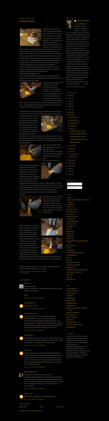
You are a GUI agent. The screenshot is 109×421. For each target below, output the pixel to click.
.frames (68, 197)
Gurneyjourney (70, 298)
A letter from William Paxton (78, 134)
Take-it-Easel (70, 320)
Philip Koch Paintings (72, 312)
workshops (69, 279)
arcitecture (69, 204)
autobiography (70, 221)
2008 (70, 168)
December (73, 117)
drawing (68, 236)
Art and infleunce (71, 288)
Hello (67, 248)
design (68, 233)
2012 (70, 115)
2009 (70, 166)
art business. (70, 211)
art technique (70, 216)
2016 (70, 104)
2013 (70, 112)
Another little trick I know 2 (78, 136)
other (67, 257)
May (71, 148)
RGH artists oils (71, 315)
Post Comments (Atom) (35, 410)
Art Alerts (69, 207)
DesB (26, 283)
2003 (70, 174)
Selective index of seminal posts (76, 270)
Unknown (27, 335)
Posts (70, 184)
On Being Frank (71, 305)
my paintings (70, 255)
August (72, 126)
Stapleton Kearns (82, 20)
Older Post (60, 407)
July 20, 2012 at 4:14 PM (34, 399)
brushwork (69, 226)
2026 (70, 95)
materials (69, 250)
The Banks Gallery (72, 322)
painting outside (71, 262)
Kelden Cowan (28, 313)
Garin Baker (70, 296)
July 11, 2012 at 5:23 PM (34, 308)
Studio (68, 274)
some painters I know (72, 272)
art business (70, 209)
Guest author (70, 245)
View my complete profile (75, 87)
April (71, 151)
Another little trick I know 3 (78, 131)
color (67, 228)
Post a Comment (24, 404)
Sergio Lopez (28, 303)
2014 (70, 109)
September (73, 123)
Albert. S (26, 393)
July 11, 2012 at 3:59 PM (34, 298)
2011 (70, 160)
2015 (70, 107)
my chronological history (73, 252)
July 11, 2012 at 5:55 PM (34, 330)
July (71, 128)
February (73, 154)
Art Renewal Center (72, 291)
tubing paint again (75, 142)
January (72, 157)
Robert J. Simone (71, 317)
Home (41, 407)
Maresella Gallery (71, 303)
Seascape (69, 267)
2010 (70, 163)
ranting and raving (71, 265)
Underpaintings (70, 327)
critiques (68, 231)
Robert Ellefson (29, 372)
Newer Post (23, 407)
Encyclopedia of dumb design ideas (77, 241)
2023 (70, 98)
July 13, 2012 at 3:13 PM (34, 388)
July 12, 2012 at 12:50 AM (34, 345)
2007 (70, 171)
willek (26, 350)
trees (67, 277)
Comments (71, 187)
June (71, 145)
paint (27, 273)
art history (69, 214)
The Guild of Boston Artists (74, 324)
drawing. (68, 238)
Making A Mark (70, 300)
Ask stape (69, 219)
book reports (70, 224)
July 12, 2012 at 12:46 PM (34, 367)
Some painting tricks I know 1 (79, 139)
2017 (70, 101)
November (73, 120)
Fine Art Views (70, 293)
